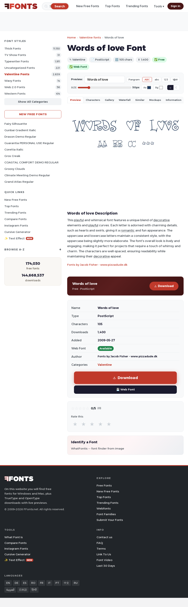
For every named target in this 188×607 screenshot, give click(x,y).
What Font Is (13, 537)
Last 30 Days (106, 565)
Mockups (155, 99)
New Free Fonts (87, 6)
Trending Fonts (137, 6)
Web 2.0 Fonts (14, 87)
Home (71, 37)
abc (157, 79)
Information (173, 99)
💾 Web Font (125, 389)
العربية (10, 589)
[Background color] (161, 87)
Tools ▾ (159, 6)
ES (24, 583)
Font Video (104, 560)
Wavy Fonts (12, 80)
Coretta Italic (13, 149)
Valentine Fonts (16, 74)
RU (76, 583)
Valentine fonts (90, 37)
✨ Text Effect (18, 238)
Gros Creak (12, 156)
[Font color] (149, 87)
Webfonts (104, 508)
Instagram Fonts (16, 225)
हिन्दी (34, 589)
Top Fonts (112, 6)
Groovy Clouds (14, 169)
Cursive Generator (17, 232)
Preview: (77, 79)
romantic (128, 230)
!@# (175, 79)
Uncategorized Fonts (19, 68)
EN (8, 583)
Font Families (106, 514)
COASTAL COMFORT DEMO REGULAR (31, 162)
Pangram (134, 79)
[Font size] (104, 87)
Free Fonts (104, 485)
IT (49, 583)
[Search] (59, 6)
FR (41, 583)
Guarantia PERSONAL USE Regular (29, 143)
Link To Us (104, 554)
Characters (93, 99)
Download (164, 286)
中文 (66, 583)
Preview (75, 99)
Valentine (105, 365)
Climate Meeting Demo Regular (27, 175)
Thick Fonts (12, 48)
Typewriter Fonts (16, 61)
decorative (161, 220)
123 (166, 79)
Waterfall (125, 99)
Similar (139, 99)
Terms (101, 548)
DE (16, 583)
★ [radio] (75, 424)
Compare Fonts (15, 219)
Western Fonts (15, 93)
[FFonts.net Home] (20, 6)
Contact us (104, 537)
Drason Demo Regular (20, 136)
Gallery (109, 99)
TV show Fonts (15, 55)
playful (79, 220)
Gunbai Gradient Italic (20, 130)
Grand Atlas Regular (19, 181)
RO (33, 583)
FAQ (100, 543)
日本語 (23, 589)
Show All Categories (33, 101)
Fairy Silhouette (15, 123)
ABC (147, 79)
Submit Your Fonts (110, 520)
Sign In (175, 6)
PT (57, 583)
